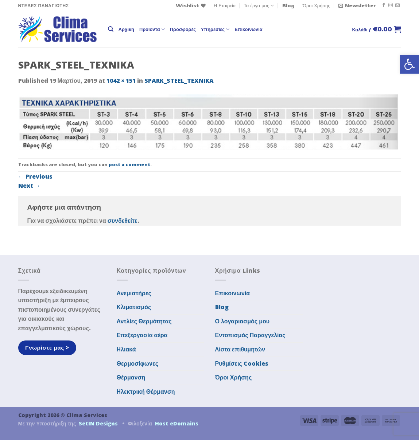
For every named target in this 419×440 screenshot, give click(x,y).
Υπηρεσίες (215, 29)
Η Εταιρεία (225, 5)
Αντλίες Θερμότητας (144, 321)
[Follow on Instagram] (390, 5)
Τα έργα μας (259, 5)
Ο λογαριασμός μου (242, 321)
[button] (409, 64)
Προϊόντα (152, 29)
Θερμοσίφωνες (138, 363)
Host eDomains (176, 423)
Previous (35, 176)
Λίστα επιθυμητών (240, 349)
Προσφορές (183, 29)
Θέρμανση (131, 377)
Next (29, 186)
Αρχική (126, 29)
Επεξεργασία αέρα (142, 335)
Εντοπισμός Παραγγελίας (250, 335)
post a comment (129, 164)
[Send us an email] (397, 5)
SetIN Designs (98, 423)
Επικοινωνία (248, 29)
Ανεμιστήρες (134, 293)
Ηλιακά (126, 349)
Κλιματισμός (134, 307)
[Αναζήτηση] (110, 29)
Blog (288, 5)
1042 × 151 (121, 81)
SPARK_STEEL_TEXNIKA (179, 81)
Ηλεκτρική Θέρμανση (146, 392)
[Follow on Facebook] (383, 5)
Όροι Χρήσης (316, 5)
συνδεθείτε (122, 221)
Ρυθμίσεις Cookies (241, 363)
